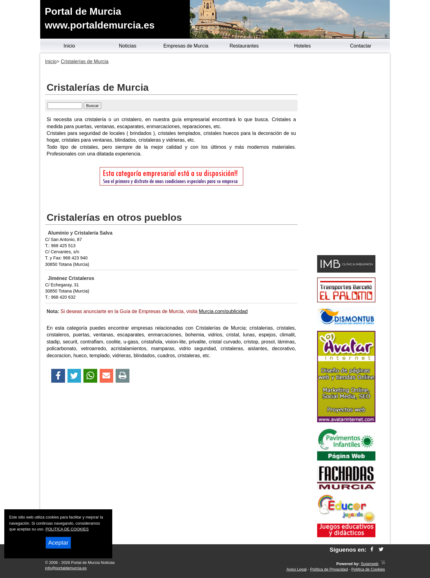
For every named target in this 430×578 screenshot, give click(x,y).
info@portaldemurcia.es (65, 568)
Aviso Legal (296, 569)
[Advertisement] (346, 155)
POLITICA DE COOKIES (67, 529)
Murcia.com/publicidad (223, 311)
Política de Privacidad (329, 569)
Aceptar (58, 542)
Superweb (369, 563)
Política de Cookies (368, 569)
